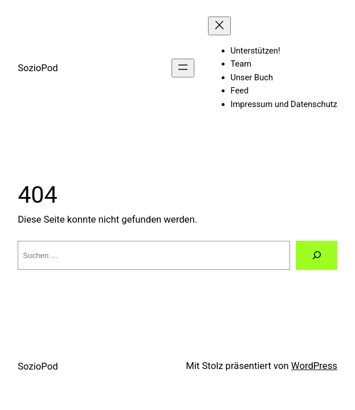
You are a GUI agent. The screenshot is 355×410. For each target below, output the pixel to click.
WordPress (314, 365)
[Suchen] (316, 255)
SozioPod (38, 68)
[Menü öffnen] (183, 68)
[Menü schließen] (219, 26)
